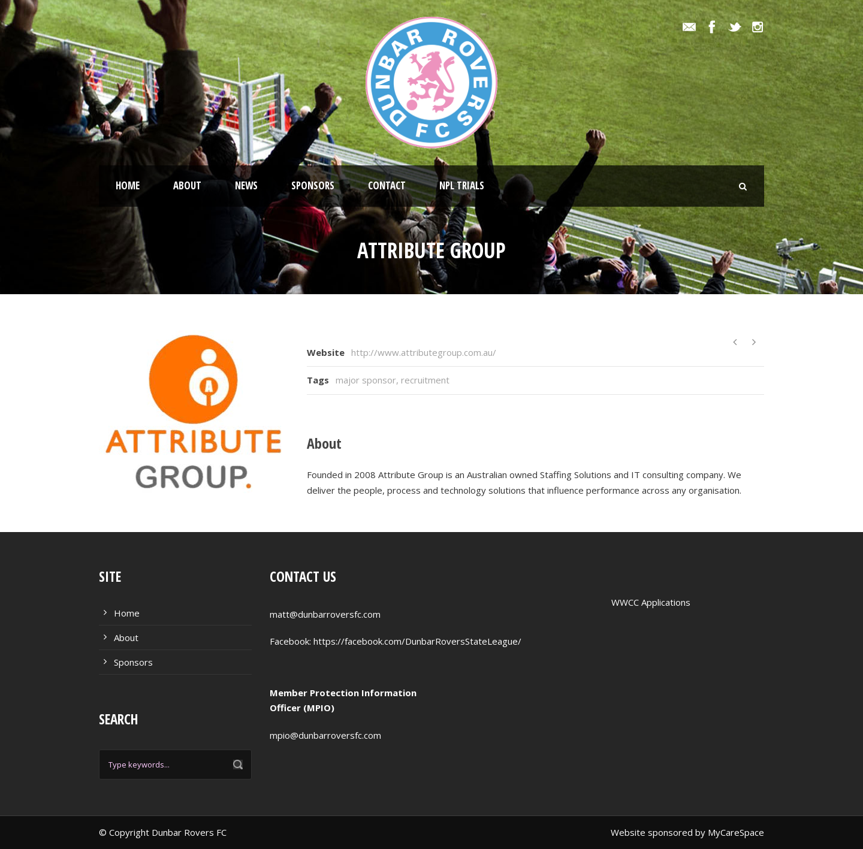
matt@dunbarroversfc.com (325, 614)
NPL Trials (461, 185)
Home (128, 185)
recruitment (425, 380)
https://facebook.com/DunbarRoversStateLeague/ (417, 641)
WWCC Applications (650, 602)
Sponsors (312, 185)
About (187, 185)
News (246, 185)
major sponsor (366, 380)
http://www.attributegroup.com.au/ (423, 352)
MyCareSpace (736, 832)
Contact (387, 185)
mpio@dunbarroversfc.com (325, 735)
